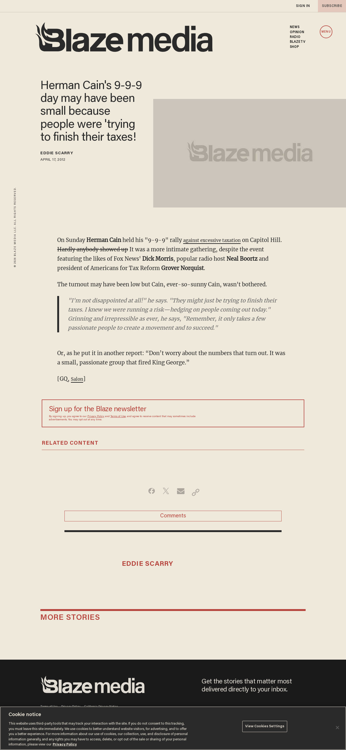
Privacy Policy (95, 416)
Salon (78, 378)
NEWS (294, 27)
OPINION (297, 32)
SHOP (294, 47)
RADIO (295, 37)
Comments (173, 518)
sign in (303, 6)
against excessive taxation (217, 240)
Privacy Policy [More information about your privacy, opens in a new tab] (65, 744)
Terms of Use (118, 416)
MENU (325, 31)
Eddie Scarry (61, 154)
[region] (173, 728)
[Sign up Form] (259, 413)
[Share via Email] (181, 492)
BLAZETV (298, 42)
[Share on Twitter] (164, 492)
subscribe (330, 6)
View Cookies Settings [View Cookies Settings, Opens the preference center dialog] (265, 727)
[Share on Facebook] (147, 492)
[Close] (337, 727)
